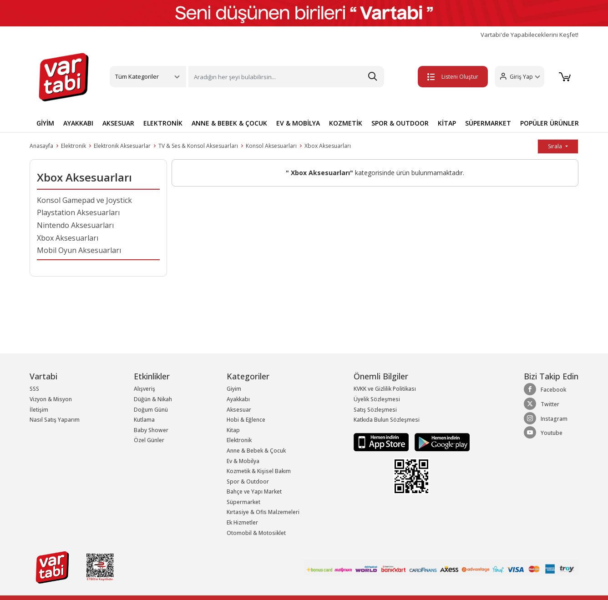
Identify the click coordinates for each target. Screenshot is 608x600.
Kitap (233, 430)
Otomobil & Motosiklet (256, 533)
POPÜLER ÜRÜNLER (549, 123)
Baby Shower (151, 430)
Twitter (541, 404)
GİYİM (45, 123)
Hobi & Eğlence (246, 420)
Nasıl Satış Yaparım (55, 420)
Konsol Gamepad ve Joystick (84, 200)
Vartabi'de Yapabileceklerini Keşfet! (529, 35)
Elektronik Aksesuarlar (122, 146)
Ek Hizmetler (242, 522)
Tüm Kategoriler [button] (137, 76)
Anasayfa (41, 146)
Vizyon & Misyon (51, 399)
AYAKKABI (78, 123)
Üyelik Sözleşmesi (377, 399)
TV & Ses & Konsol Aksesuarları (198, 146)
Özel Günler (149, 440)
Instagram (545, 418)
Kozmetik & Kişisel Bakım (259, 471)
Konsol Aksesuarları (271, 146)
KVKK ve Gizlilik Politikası (385, 389)
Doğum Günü (151, 409)
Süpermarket (243, 502)
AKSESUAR (118, 123)
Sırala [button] (555, 146)
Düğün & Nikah (153, 399)
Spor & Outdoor (248, 481)
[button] (516, 76)
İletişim (39, 409)
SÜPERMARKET (488, 123)
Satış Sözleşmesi (375, 409)
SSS (34, 389)
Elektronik (73, 146)
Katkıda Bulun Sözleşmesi (387, 420)
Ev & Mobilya (243, 461)
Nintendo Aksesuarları (75, 225)
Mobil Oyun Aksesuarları (79, 250)
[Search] (286, 76)
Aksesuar (239, 409)
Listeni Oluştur (449, 77)
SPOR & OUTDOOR (400, 123)
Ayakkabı (238, 399)
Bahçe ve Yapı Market (254, 491)
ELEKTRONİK (162, 123)
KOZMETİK (345, 123)
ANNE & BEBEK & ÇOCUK (229, 123)
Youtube (543, 433)
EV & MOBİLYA (298, 123)
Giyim (234, 389)
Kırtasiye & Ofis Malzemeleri (263, 512)
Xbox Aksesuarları (327, 146)
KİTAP (447, 123)
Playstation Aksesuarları (78, 212)
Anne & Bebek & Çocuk (256, 450)
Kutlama (144, 420)
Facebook (545, 389)
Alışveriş (144, 389)
